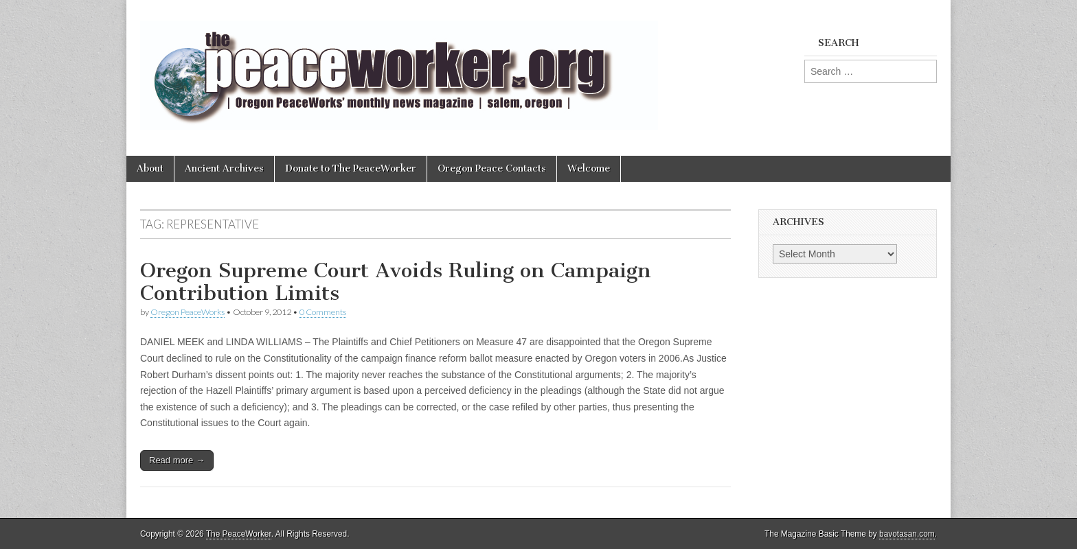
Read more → (177, 460)
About (150, 168)
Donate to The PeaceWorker (350, 168)
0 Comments (322, 312)
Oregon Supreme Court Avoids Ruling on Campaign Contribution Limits (395, 282)
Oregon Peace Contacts (492, 168)
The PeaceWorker (238, 534)
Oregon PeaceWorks (187, 312)
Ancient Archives (224, 168)
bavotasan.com (907, 534)
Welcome (588, 168)
